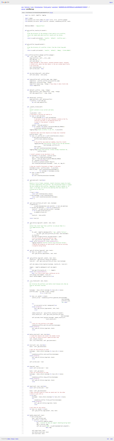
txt (108, 438)
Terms (16, 438)
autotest (55, 7)
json (111, 438)
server (23, 9)
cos (22, 7)
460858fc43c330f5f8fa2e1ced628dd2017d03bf (73, 7)
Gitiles (8, 438)
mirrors (27, 7)
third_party (47, 7)
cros (32, 7)
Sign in (111, 2)
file (51, 12)
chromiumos (39, 7)
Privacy (12, 438)
